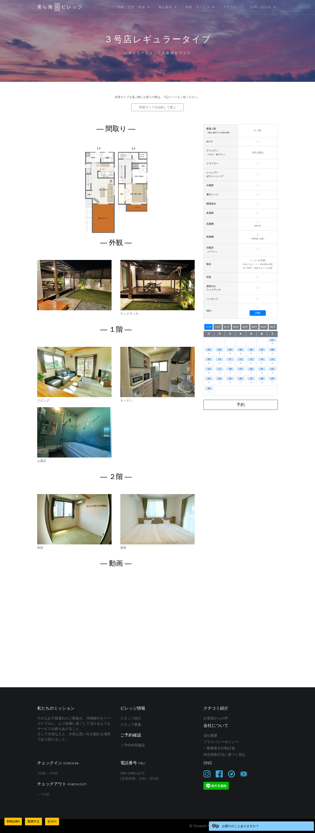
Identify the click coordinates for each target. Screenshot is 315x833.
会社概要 (210, 735)
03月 (245, 326)
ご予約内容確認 (132, 745)
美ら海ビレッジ (60, 7)
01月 (227, 326)
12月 (217, 326)
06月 (273, 326)
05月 (263, 326)
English (13, 821)
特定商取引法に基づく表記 (224, 754)
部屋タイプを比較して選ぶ (157, 107)
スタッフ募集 (130, 725)
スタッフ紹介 (130, 718)
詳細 (257, 312)
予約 (240, 404)
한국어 (52, 821)
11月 (208, 326)
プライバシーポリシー (220, 742)
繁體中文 (33, 821)
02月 (236, 326)
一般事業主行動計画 (219, 748)
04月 (254, 326)
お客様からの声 (215, 718)
